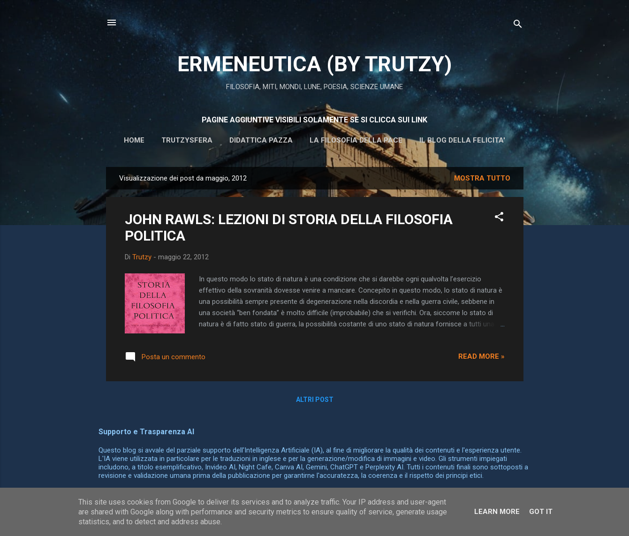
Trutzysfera (186, 140)
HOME (134, 140)
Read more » (481, 356)
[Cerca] (517, 25)
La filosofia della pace (356, 140)
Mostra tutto (482, 178)
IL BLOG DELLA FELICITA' (462, 140)
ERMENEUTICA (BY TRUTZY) (314, 64)
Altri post (314, 399)
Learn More (497, 511)
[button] (499, 218)
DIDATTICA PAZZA (261, 140)
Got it (541, 511)
